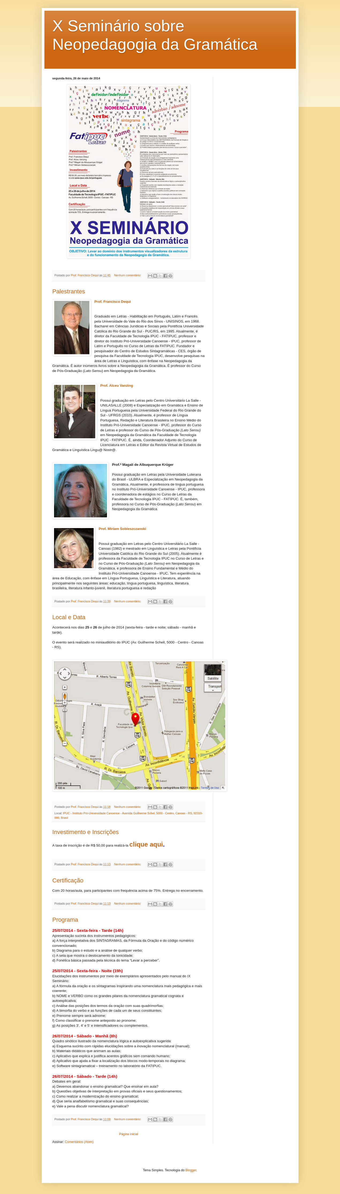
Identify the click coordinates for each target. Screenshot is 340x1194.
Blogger (190, 1170)
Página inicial (128, 1134)
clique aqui (146, 844)
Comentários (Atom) (79, 1142)
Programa (65, 919)
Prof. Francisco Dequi (112, 302)
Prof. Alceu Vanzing (116, 385)
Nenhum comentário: (128, 275)
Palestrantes (68, 291)
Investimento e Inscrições (85, 832)
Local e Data (69, 617)
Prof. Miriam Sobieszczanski (123, 529)
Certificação (67, 880)
